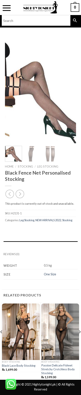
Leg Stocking (47, 166)
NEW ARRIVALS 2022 (48, 220)
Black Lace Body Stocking (18, 365)
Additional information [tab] (22, 245)
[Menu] (6, 8)
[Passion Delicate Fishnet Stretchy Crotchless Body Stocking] (60, 331)
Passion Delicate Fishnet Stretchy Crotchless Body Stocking (58, 369)
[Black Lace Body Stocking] (21, 331)
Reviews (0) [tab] (11, 254)
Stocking (25, 166)
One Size (50, 274)
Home (9, 166)
